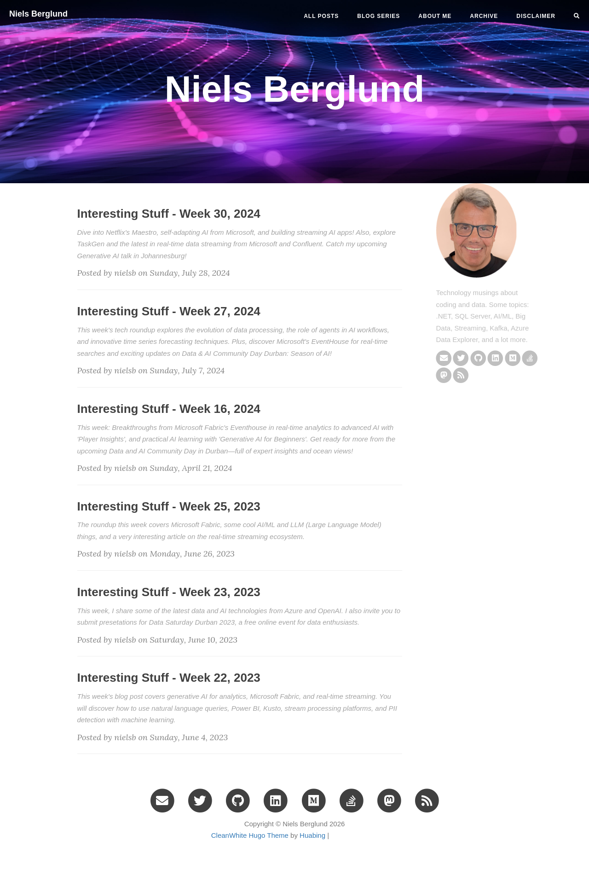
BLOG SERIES (378, 16)
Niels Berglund (38, 13)
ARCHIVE (484, 16)
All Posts (321, 16)
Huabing (312, 835)
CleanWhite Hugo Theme (250, 835)
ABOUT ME (434, 16)
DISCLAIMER (535, 16)
